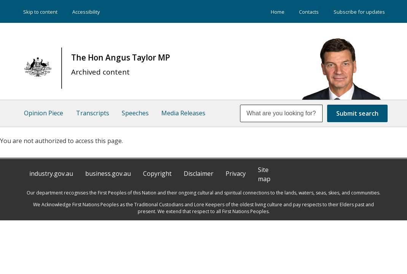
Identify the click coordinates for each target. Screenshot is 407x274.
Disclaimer (198, 174)
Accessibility (86, 11)
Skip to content (40, 11)
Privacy (236, 174)
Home (278, 11)
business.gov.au (108, 174)
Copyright (157, 174)
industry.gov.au (51, 174)
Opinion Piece (43, 114)
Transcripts (93, 114)
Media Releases (186, 114)
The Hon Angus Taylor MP (120, 64)
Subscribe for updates (359, 11)
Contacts (309, 11)
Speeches (137, 114)
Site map (264, 175)
